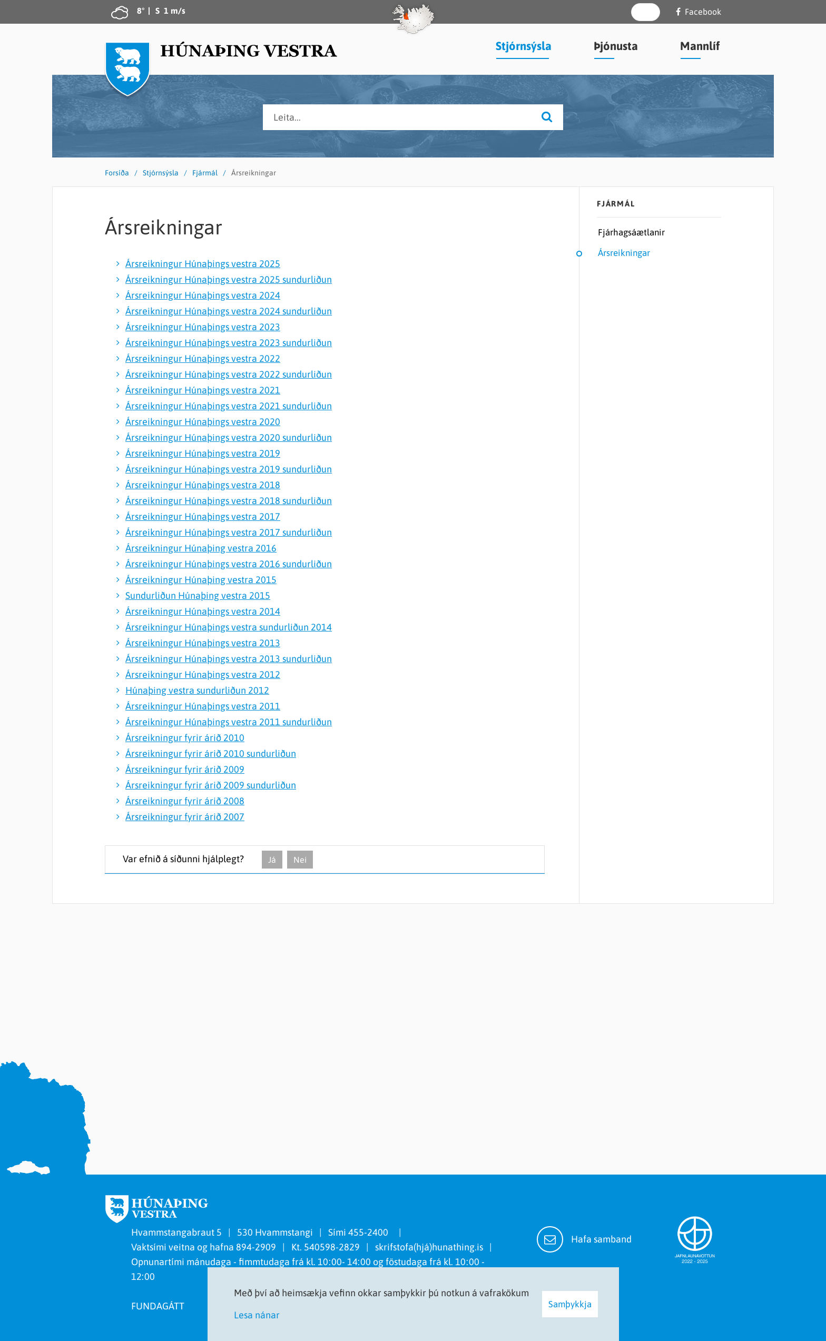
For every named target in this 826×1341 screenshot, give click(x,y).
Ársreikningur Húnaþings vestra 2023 (202, 326)
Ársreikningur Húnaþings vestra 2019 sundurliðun (228, 469)
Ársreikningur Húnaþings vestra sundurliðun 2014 (228, 627)
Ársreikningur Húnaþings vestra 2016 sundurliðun (228, 563)
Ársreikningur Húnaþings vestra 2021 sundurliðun (228, 405)
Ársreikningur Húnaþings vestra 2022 (202, 358)
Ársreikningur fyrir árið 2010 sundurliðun (210, 753)
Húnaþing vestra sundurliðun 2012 (197, 690)
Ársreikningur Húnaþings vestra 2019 (202, 453)
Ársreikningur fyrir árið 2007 (184, 816)
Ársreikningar (253, 173)
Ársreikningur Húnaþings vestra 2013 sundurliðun (228, 658)
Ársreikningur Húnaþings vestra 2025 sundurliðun (228, 279)
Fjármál (205, 173)
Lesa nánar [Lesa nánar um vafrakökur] (257, 1314)
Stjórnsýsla (161, 173)
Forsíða (117, 173)
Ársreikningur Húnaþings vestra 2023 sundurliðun (228, 342)
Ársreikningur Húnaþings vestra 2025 (202, 263)
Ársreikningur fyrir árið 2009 (184, 769)
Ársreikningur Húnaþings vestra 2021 (202, 390)
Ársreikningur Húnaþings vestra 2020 (202, 421)
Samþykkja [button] (570, 1304)
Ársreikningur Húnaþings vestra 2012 (202, 674)
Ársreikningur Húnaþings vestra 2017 (202, 516)
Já (272, 859)
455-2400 (370, 1232)
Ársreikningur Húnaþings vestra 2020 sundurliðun (228, 437)
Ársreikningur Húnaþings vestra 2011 (202, 706)
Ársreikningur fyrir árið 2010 (184, 737)
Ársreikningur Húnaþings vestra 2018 (202, 484)
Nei (300, 859)
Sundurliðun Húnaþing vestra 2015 (197, 595)
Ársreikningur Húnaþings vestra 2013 (202, 642)
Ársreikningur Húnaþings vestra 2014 (202, 611)
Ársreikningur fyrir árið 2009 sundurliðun (210, 785)
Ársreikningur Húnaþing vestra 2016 (201, 548)
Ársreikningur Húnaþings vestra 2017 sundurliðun (228, 532)
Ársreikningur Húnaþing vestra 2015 (201, 579)
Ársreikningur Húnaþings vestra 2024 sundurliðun (228, 311)
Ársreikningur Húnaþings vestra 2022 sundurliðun (228, 374)
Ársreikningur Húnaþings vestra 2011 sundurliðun (228, 721)
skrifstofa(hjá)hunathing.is (429, 1247)
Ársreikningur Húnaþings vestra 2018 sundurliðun (228, 500)
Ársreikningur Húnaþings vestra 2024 (202, 295)
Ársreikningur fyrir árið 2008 (184, 800)
